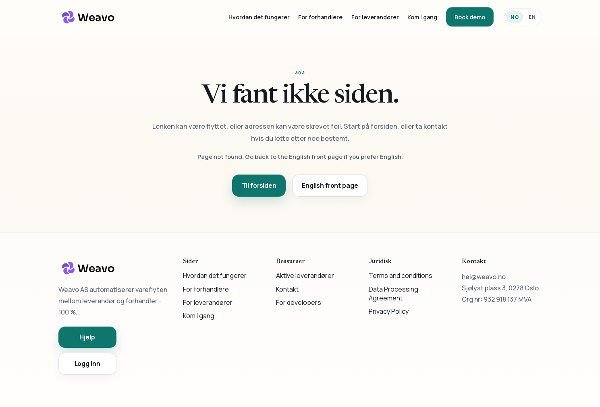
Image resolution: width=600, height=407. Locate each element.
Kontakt (287, 289)
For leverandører (375, 17)
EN (532, 17)
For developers (298, 302)
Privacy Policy (389, 311)
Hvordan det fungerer (259, 17)
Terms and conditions (400, 275)
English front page (330, 185)
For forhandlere (320, 17)
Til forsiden (259, 185)
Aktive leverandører (305, 275)
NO (515, 17)
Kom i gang (422, 17)
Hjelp (87, 337)
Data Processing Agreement (393, 293)
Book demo (470, 17)
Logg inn (87, 364)
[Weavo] (88, 17)
